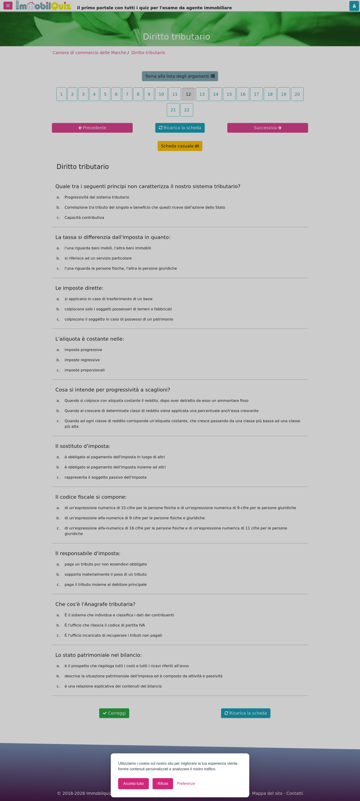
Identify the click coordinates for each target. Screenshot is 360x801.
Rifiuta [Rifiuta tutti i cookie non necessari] (163, 784)
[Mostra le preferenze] (186, 783)
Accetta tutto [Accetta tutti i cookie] (133, 784)
